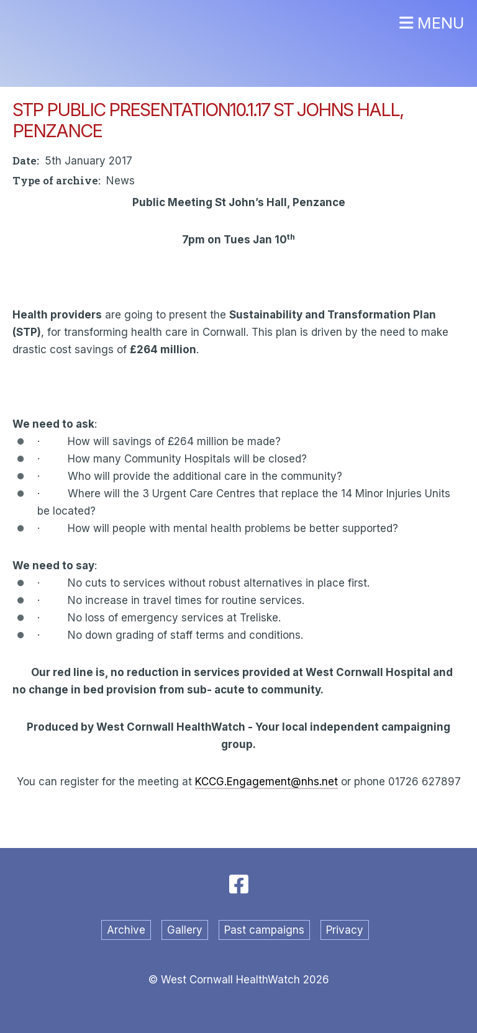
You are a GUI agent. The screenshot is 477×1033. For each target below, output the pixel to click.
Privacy (344, 930)
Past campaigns (264, 930)
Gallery (184, 930)
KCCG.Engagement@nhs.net (266, 781)
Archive (126, 930)
